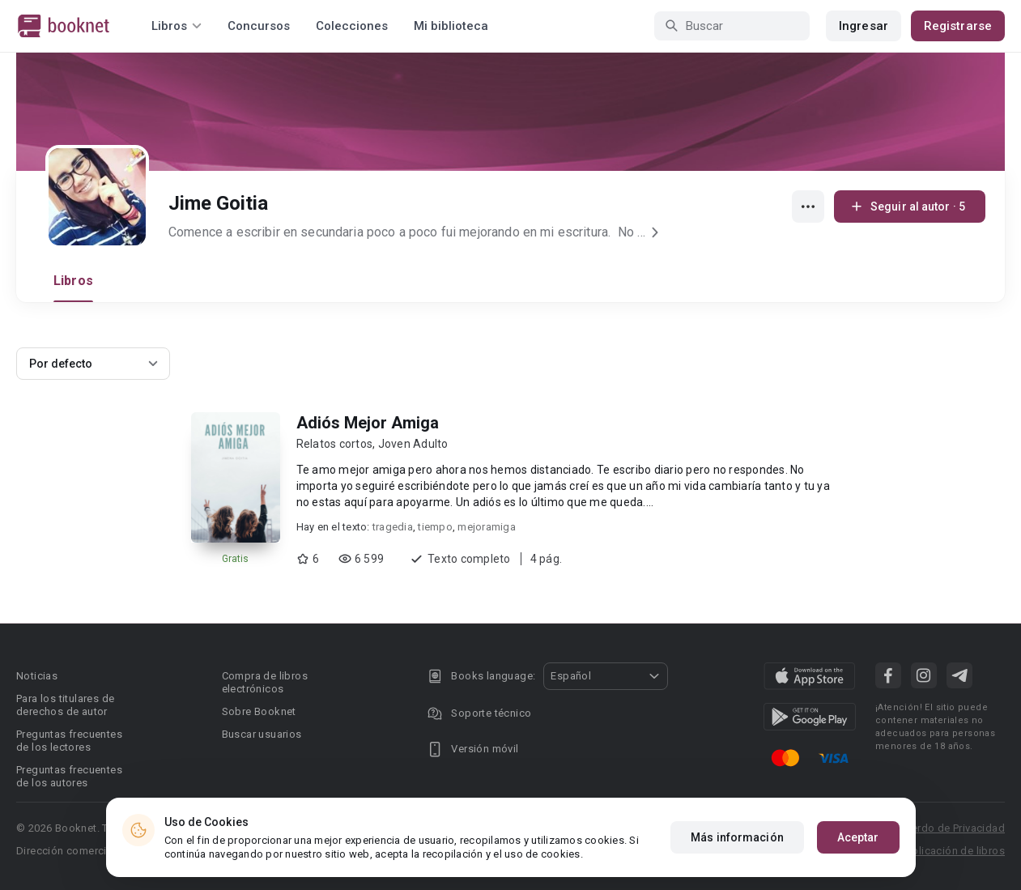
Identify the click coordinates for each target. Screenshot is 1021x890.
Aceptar (858, 837)
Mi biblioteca (451, 26)
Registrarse (958, 26)
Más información (737, 837)
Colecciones (352, 26)
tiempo (435, 527)
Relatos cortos (334, 443)
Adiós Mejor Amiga (367, 422)
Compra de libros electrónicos (265, 682)
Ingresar (863, 26)
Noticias (36, 676)
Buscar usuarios (262, 734)
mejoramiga (486, 527)
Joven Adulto (413, 443)
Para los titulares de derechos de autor (65, 705)
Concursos (259, 26)
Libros (73, 280)
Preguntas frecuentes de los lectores (69, 740)
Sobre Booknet (259, 711)
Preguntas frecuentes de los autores (69, 776)
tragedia (392, 527)
